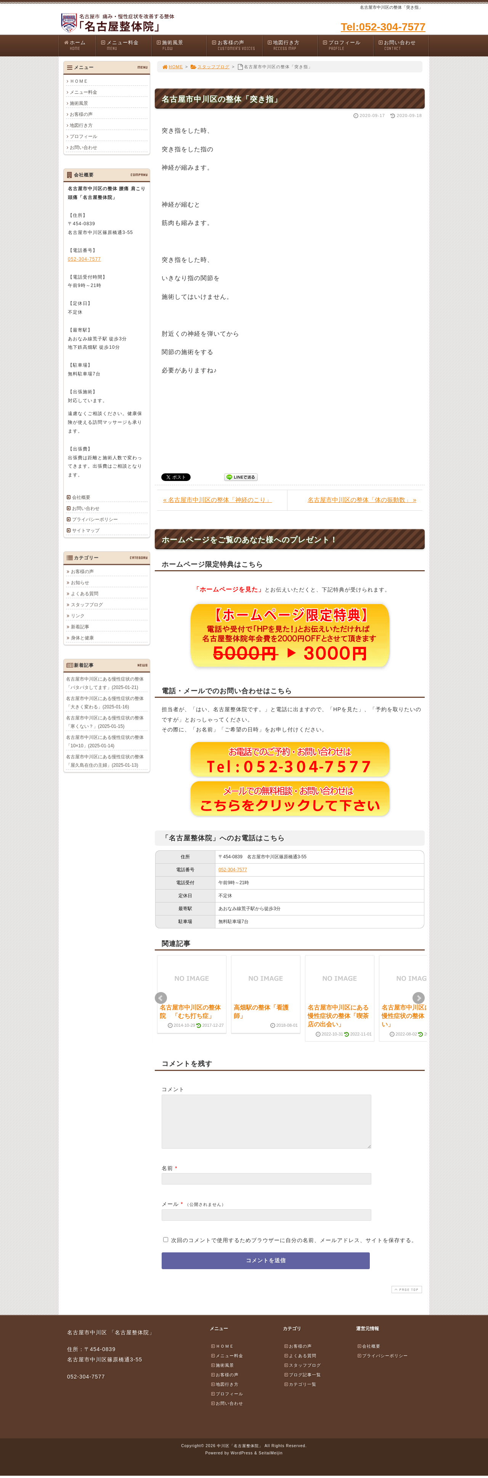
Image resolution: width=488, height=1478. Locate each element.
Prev (161, 998)
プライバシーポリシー (95, 519)
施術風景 (181, 45)
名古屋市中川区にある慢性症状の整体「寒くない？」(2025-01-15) (105, 722)
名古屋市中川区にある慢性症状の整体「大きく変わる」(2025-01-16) (105, 702)
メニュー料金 (125, 45)
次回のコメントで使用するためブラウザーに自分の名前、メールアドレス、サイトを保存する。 (294, 1249)
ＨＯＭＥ (79, 81)
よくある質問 (84, 593)
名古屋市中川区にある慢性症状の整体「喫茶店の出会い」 (338, 1016)
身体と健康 (82, 637)
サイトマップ (86, 530)
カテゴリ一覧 (300, 1393)
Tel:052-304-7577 (383, 27)
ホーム (79, 45)
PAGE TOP (406, 1298)
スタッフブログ (210, 66)
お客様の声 (236, 45)
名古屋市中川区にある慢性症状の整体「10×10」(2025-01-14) (105, 741)
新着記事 (80, 626)
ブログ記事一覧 (302, 1384)
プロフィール (347, 45)
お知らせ (80, 582)
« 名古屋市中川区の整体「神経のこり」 (217, 500)
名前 (167, 1177)
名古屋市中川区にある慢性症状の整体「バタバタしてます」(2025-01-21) (105, 683)
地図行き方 (292, 45)
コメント (173, 1089)
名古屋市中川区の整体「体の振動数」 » (362, 500)
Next (419, 998)
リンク (78, 615)
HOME (172, 66)
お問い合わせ (403, 45)
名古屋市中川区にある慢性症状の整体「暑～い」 (412, 1016)
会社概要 (81, 497)
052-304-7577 (232, 869)
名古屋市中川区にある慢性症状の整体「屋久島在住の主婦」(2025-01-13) (105, 761)
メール (170, 1213)
